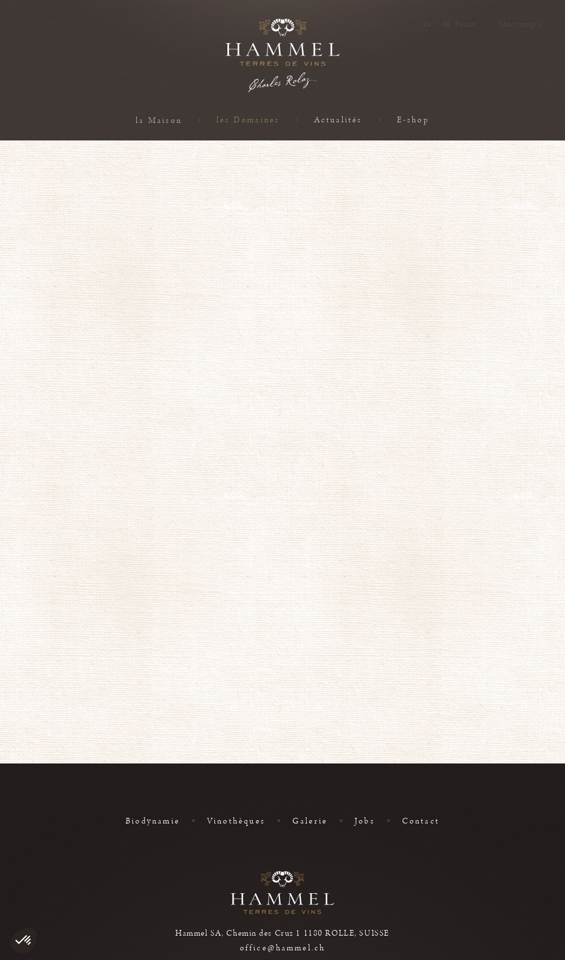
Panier (465, 24)
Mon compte (520, 24)
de (428, 24)
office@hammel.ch (282, 948)
